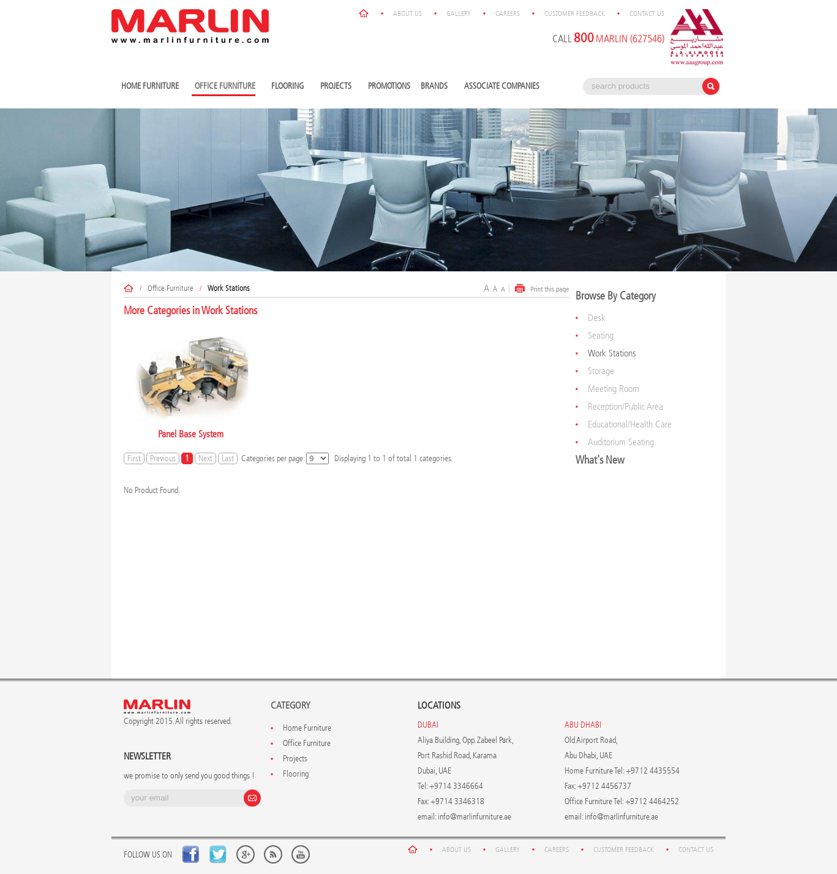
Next (205, 458)
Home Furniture (151, 86)
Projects (337, 86)
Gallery (458, 13)
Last (228, 458)
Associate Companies (501, 86)
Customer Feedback (574, 13)
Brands (436, 86)
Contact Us (646, 13)
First (134, 458)
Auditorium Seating (621, 442)
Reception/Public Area (625, 406)
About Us (407, 13)
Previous (163, 458)
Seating (601, 335)
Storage (601, 371)
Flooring (289, 86)
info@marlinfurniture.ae (474, 817)
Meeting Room (613, 388)
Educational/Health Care (630, 424)
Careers (507, 13)
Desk (597, 317)
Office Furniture (170, 288)
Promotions (389, 86)
